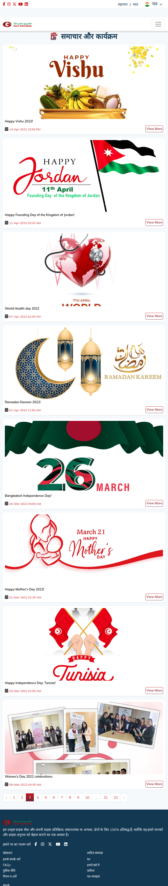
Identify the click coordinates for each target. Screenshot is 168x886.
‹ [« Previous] (6, 797)
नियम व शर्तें (9, 876)
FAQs (7, 865)
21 (106, 797)
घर (88, 859)
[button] (153, 4)
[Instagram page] (42, 844)
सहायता (123, 4)
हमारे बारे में (93, 865)
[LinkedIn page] (65, 844)
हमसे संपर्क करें (11, 859)
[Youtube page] (58, 844)
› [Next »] (124, 797)
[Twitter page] (50, 844)
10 (87, 797)
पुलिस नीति (9, 870)
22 (116, 797)
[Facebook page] (36, 844)
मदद (135, 4)
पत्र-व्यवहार (93, 876)
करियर (91, 870)
